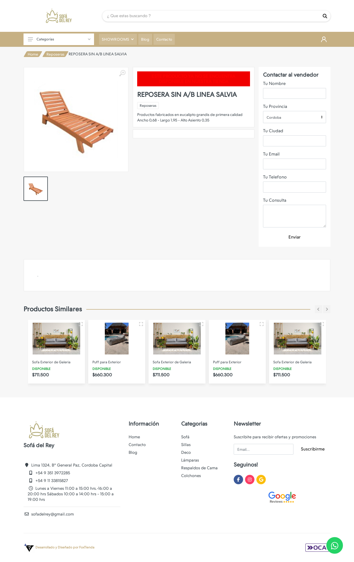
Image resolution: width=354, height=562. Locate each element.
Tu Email (271, 154)
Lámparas (190, 460)
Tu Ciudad (273, 130)
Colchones (191, 475)
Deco (186, 452)
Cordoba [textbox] (274, 117)
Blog (133, 452)
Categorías (59, 39)
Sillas (186, 444)
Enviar (294, 237)
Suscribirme (313, 449)
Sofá (185, 437)
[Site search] (210, 16)
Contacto (137, 444)
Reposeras (55, 54)
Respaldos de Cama (199, 468)
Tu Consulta (274, 200)
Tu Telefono (275, 177)
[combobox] (294, 117)
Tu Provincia (275, 106)
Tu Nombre (274, 83)
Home (33, 54)
